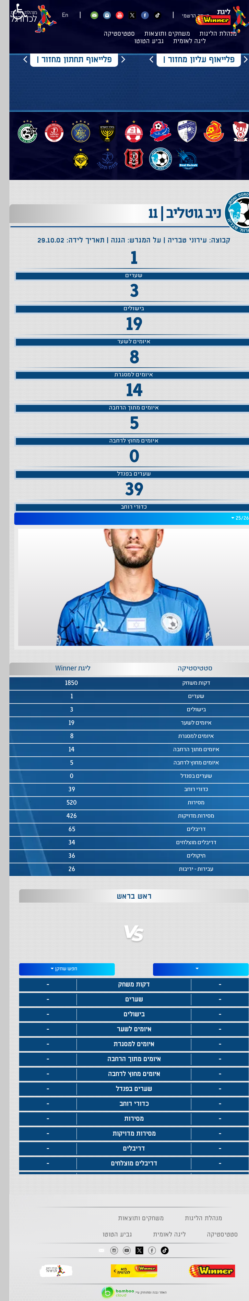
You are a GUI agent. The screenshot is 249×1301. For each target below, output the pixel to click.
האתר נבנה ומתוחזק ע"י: (124, 1292)
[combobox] (124, 519)
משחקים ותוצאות (158, 34)
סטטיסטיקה (109, 34)
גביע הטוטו (139, 41)
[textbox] (191, 968)
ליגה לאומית (180, 41)
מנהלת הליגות (208, 34)
